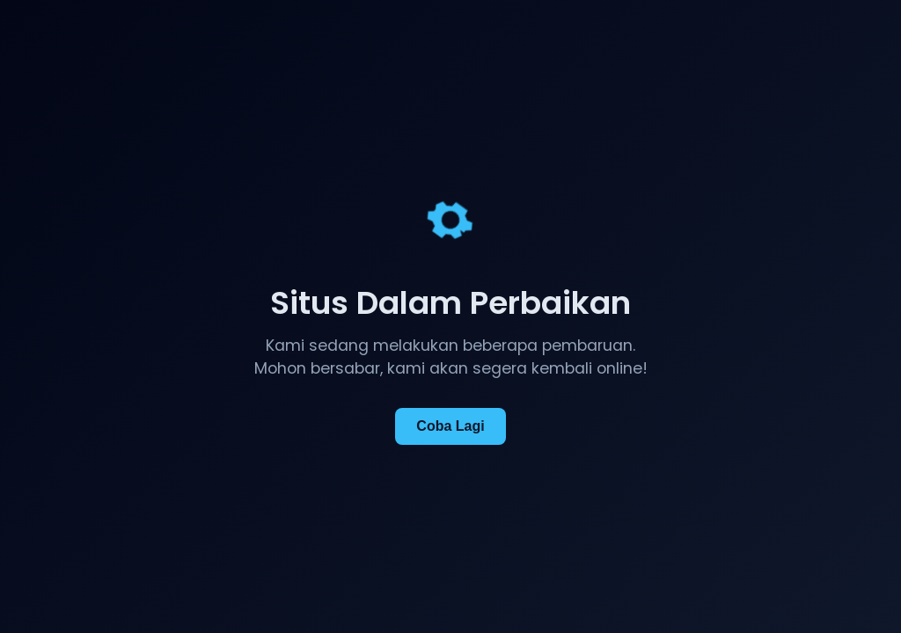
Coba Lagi (450, 425)
